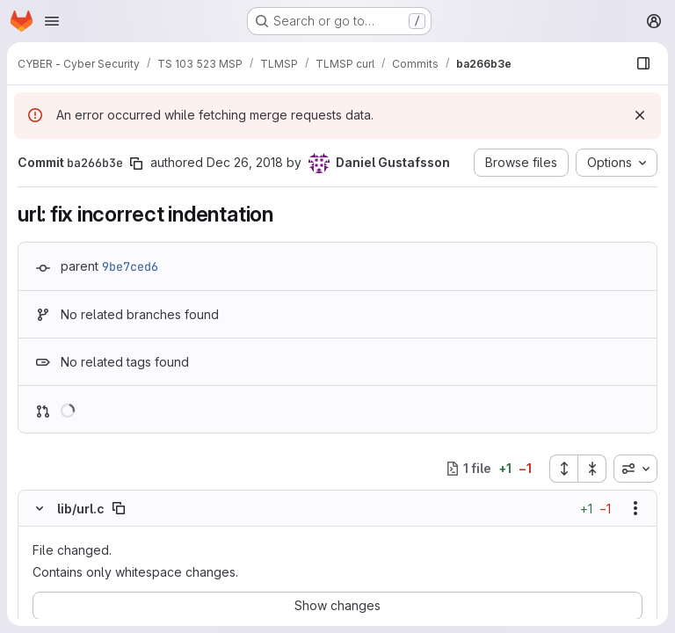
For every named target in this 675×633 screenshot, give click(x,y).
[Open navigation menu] (52, 21)
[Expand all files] (563, 469)
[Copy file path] (118, 508)
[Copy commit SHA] (136, 163)
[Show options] (635, 508)
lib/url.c (81, 508)
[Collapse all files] (592, 469)
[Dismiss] (639, 115)
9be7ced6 (130, 266)
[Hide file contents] (39, 508)
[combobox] (635, 469)
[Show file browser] (643, 63)
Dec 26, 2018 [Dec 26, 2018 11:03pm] (245, 162)
